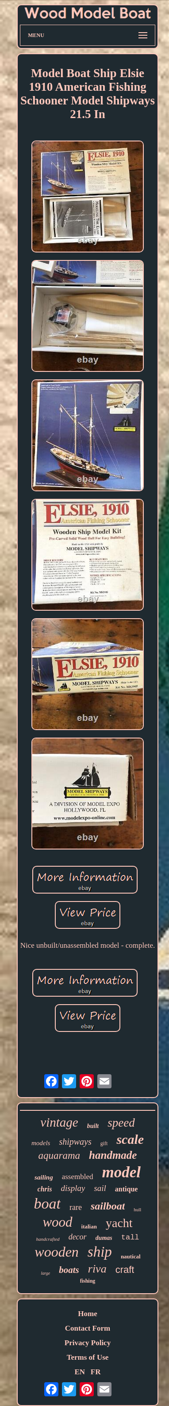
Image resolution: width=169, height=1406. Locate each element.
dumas (104, 1238)
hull (137, 1209)
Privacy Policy (88, 1343)
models (40, 1142)
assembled (77, 1176)
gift (104, 1143)
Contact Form (87, 1328)
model (121, 1172)
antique (126, 1189)
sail (100, 1188)
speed (121, 1122)
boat (47, 1203)
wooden (57, 1252)
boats (69, 1270)
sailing (44, 1177)
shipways (75, 1141)
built (93, 1126)
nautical (131, 1256)
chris (45, 1189)
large (45, 1273)
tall (130, 1237)
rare (75, 1207)
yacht (119, 1223)
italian (89, 1226)
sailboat (108, 1206)
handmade (113, 1155)
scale (130, 1139)
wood (57, 1222)
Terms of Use (88, 1357)
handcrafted (47, 1239)
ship (100, 1252)
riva (97, 1268)
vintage (59, 1122)
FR (96, 1372)
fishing (88, 1281)
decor (78, 1236)
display (73, 1188)
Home (87, 1314)
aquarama (59, 1155)
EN (79, 1372)
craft (124, 1269)
